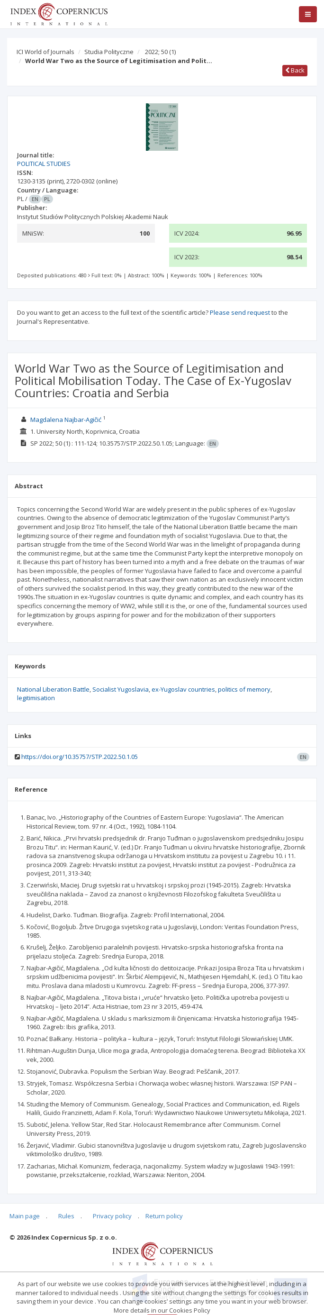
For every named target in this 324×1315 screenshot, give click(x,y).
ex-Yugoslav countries (183, 689)
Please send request (240, 312)
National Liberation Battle (53, 689)
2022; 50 (160, 51)
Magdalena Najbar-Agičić (65, 419)
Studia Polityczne (109, 51)
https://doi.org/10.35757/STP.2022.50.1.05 (79, 756)
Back (295, 70)
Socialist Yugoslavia (120, 689)
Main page (24, 1216)
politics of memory (244, 689)
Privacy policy (112, 1216)
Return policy (164, 1216)
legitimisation (36, 698)
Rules (66, 1216)
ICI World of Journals (45, 51)
